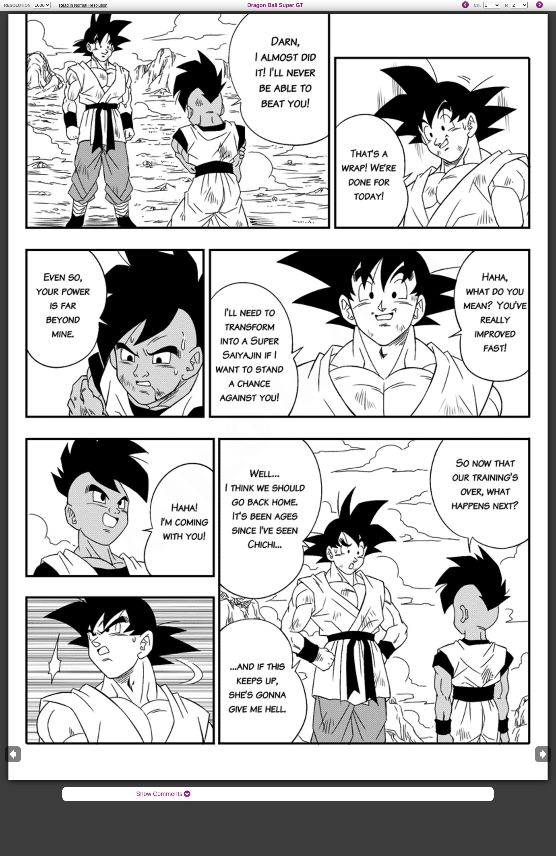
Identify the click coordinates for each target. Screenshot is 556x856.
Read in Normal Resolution (83, 5)
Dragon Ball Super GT (275, 5)
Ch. (477, 5)
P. (506, 5)
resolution (18, 5)
